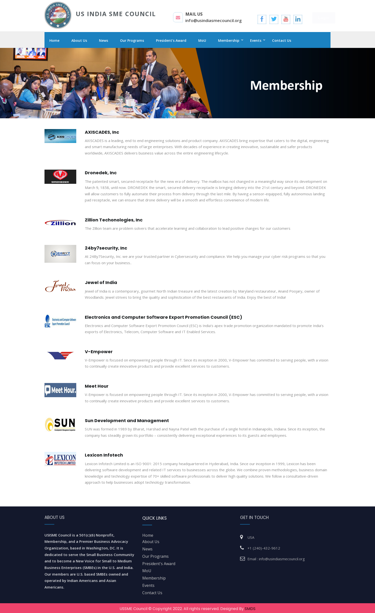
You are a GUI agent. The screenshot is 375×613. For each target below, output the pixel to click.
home (147, 535)
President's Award (171, 40)
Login (319, 18)
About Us (79, 40)
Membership (228, 40)
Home (54, 40)
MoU (202, 40)
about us (150, 541)
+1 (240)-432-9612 (263, 545)
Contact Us (281, 40)
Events (255, 40)
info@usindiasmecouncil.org (213, 23)
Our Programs (132, 40)
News (103, 40)
